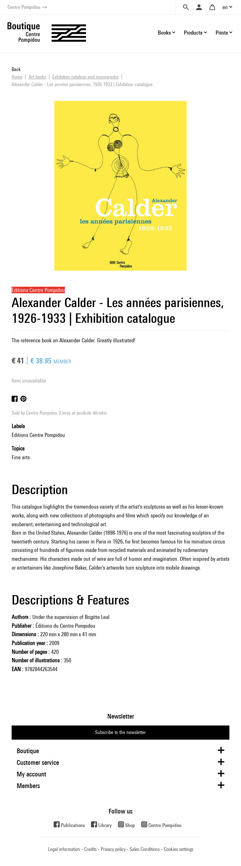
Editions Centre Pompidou (38, 435)
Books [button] (164, 32)
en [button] (225, 7)
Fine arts (21, 457)
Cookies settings (178, 849)
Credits (90, 849)
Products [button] (193, 32)
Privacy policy (113, 849)
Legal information (64, 849)
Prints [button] (222, 32)
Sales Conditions (145, 849)
